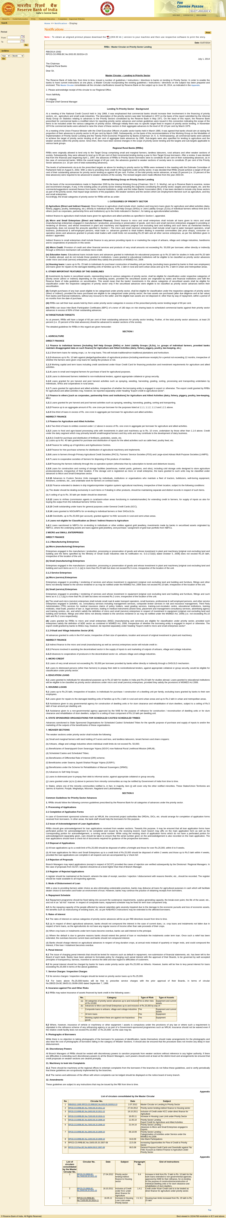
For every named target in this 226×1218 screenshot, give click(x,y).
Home (47, 23)
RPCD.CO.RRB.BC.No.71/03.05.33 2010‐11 (86, 1116)
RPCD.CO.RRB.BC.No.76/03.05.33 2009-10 (86, 1125)
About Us (5, 19)
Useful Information (20, 19)
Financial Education (47, 19)
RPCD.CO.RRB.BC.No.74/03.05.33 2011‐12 (86, 1108)
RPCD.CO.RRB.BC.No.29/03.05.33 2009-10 (86, 1132)
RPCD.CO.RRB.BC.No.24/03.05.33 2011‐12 (86, 1111)
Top (209, 1207)
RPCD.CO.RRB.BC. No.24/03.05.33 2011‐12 (87, 1189)
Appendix (195, 85)
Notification (61, 23)
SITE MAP (176, 15)
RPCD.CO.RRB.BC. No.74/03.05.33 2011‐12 (87, 1175)
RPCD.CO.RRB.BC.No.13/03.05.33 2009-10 (86, 1139)
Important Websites (77, 19)
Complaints (62, 19)
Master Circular (67, 85)
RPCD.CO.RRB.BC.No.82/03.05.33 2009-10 (86, 1120)
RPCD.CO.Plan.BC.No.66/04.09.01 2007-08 (86, 1147)
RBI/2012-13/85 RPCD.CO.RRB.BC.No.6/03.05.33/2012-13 (92, 1104)
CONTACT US (188, 15)
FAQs (33, 19)
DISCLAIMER (201, 15)
